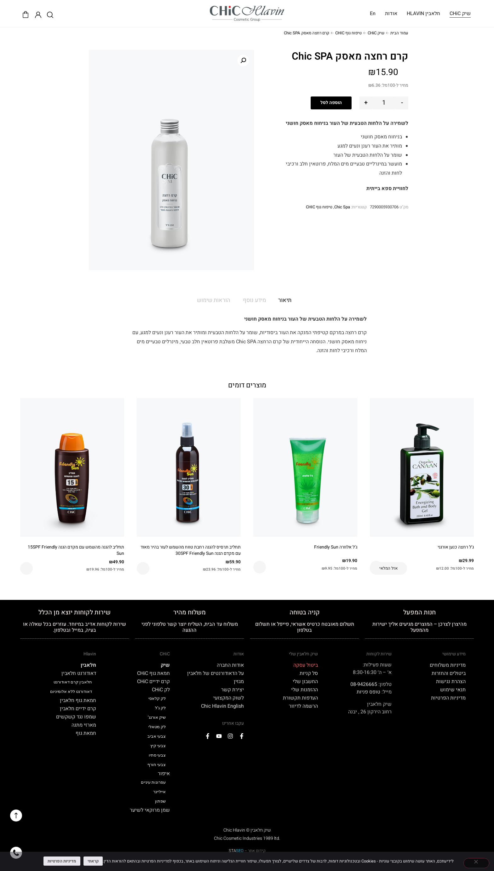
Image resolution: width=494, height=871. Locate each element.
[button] (243, 60)
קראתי (93, 861)
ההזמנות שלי (304, 690)
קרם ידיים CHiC (153, 681)
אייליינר (159, 791)
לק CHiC (161, 690)
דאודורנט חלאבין (78, 673)
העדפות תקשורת (300, 698)
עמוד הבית (399, 33)
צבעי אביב (156, 736)
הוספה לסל (331, 102)
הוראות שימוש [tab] (213, 300)
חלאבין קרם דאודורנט (73, 682)
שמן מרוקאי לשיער (150, 810)
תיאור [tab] (284, 300)
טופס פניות (368, 692)
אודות (391, 13)
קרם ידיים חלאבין (78, 708)
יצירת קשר (232, 690)
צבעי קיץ (158, 745)
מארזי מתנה (84, 725)
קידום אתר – (247, 851)
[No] (476, 863)
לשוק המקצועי (228, 698)
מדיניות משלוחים (448, 665)
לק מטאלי (157, 726)
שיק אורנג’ (157, 717)
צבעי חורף (156, 764)
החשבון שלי (305, 681)
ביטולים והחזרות (449, 673)
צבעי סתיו (157, 755)
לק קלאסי (157, 698)
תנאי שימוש (453, 690)
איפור (164, 773)
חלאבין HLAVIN (423, 13)
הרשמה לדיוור (303, 706)
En (373, 13)
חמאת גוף (86, 733)
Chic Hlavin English (222, 706)
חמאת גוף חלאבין (78, 700)
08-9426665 (363, 684)
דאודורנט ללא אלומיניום (71, 691)
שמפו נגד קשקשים (76, 717)
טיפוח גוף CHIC (348, 33)
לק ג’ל (160, 708)
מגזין (239, 681)
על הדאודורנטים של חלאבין (215, 673)
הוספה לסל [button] (259, 567)
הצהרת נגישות (451, 681)
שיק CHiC (460, 13)
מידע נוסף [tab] (254, 300)
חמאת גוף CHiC (153, 673)
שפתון (160, 801)
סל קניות (309, 673)
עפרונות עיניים (153, 782)
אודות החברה (230, 665)
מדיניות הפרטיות (448, 698)
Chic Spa (342, 207)
